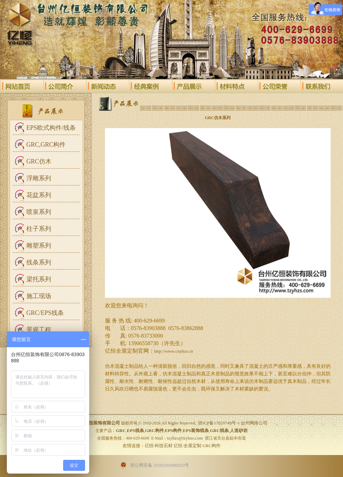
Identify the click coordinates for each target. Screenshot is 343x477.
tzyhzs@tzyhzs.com (185, 438)
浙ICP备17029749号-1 (219, 422)
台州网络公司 (254, 422)
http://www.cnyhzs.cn (173, 351)
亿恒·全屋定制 (187, 445)
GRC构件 (211, 445)
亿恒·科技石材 (159, 445)
